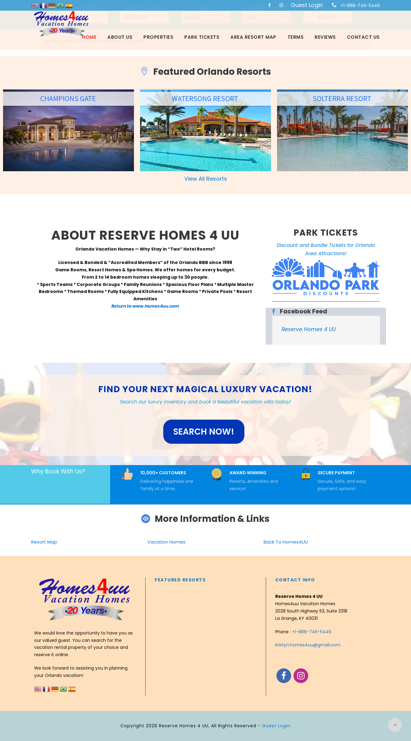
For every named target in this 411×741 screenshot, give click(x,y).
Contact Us (363, 37)
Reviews (325, 37)
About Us (119, 37)
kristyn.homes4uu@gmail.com (308, 645)
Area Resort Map (253, 37)
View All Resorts (205, 179)
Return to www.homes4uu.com (145, 306)
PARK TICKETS (326, 233)
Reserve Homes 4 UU (309, 329)
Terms (295, 37)
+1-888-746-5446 (360, 5)
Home (89, 37)
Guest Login (307, 5)
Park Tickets (201, 37)
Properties (158, 37)
